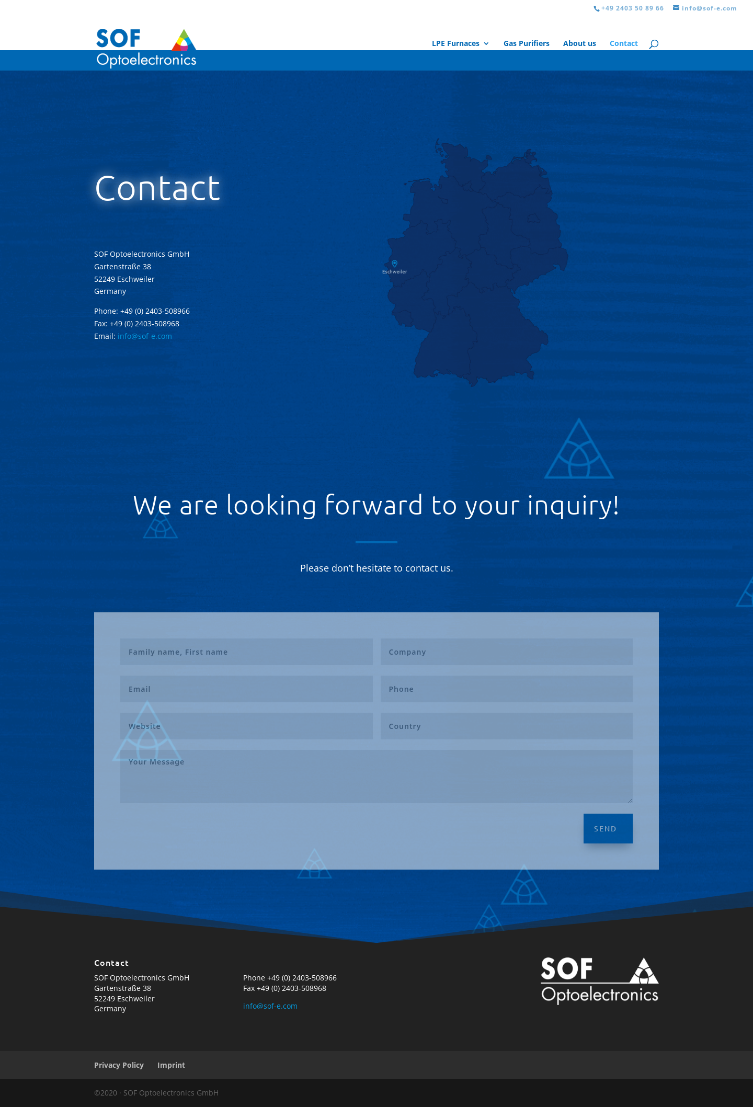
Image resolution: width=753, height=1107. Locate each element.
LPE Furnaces (456, 44)
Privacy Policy (119, 1065)
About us (579, 44)
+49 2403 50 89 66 (632, 8)
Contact (624, 44)
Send (605, 829)
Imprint (171, 1065)
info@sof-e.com (145, 336)
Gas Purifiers (527, 44)
